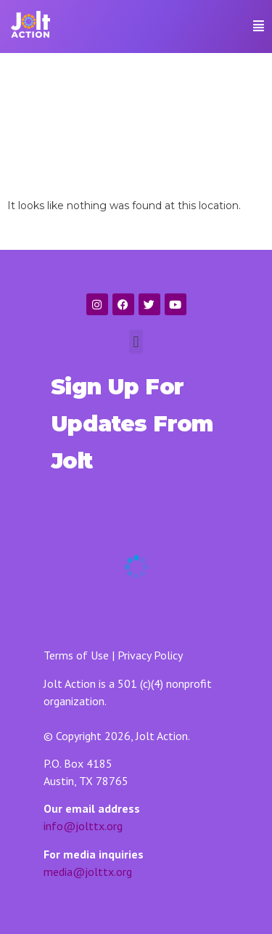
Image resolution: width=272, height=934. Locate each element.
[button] (244, 26)
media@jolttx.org (88, 871)
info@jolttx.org (83, 826)
